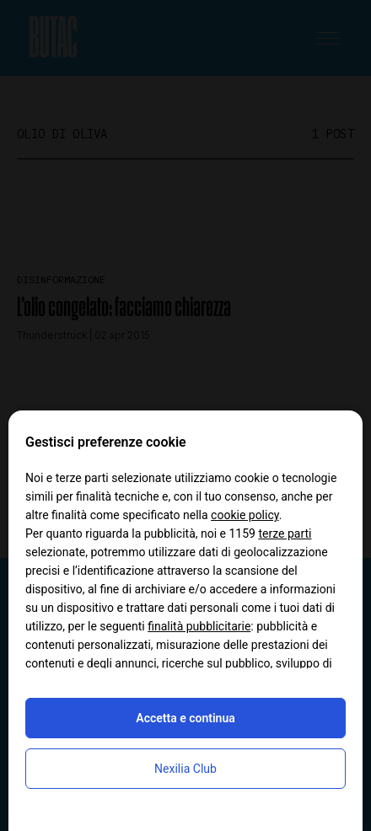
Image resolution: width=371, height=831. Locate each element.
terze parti (284, 533)
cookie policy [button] (245, 515)
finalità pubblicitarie (199, 626)
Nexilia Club (185, 768)
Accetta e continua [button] (185, 718)
